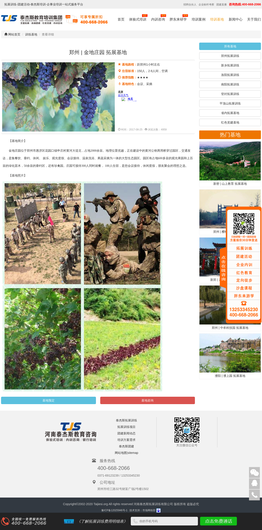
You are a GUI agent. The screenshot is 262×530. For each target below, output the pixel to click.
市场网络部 (148, 510)
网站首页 (12, 34)
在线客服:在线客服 (254, 483)
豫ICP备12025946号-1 (114, 510)
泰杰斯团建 (126, 446)
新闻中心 (236, 19)
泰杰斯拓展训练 (126, 420)
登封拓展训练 (230, 94)
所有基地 (230, 46)
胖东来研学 (179, 17)
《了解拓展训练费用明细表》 (102, 521)
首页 (121, 19)
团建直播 (221, 4)
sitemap (133, 453)
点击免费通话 (218, 521)
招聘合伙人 (189, 4)
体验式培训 (138, 17)
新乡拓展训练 (230, 65)
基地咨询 (147, 400)
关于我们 (254, 19)
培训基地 (217, 19)
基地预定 (48, 400)
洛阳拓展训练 (230, 75)
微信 (254, 472)
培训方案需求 (126, 440)
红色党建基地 (230, 122)
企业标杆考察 (206, 4)
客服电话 (254, 495)
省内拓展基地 (230, 113)
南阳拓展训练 (230, 84)
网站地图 (121, 453)
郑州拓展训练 (230, 56)
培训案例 (198, 19)
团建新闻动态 (126, 433)
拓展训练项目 (126, 427)
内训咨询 (158, 17)
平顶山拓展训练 (230, 103)
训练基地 (31, 34)
